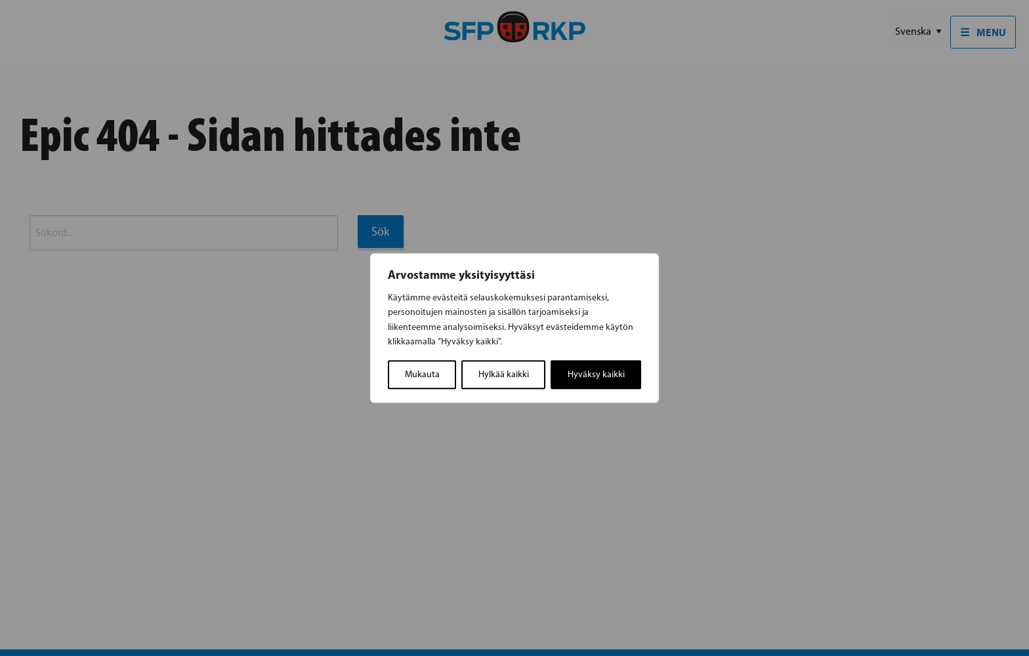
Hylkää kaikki (503, 374)
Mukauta (422, 374)
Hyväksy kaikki (596, 374)
